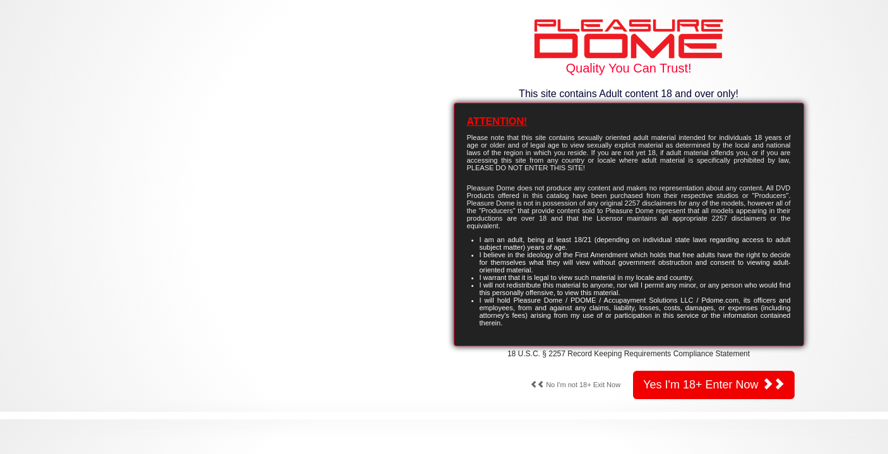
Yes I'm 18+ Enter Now (713, 384)
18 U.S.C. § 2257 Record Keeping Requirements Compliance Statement (628, 353)
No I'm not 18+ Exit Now (575, 384)
